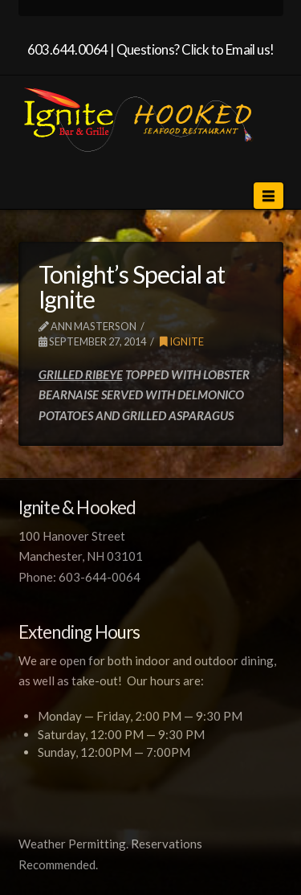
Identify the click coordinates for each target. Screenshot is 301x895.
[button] (268, 195)
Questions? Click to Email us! (195, 49)
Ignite (182, 341)
